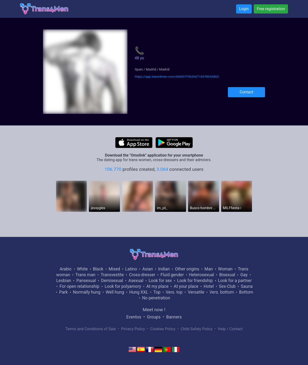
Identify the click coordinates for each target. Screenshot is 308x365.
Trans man (85, 274)
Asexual (135, 280)
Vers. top (174, 292)
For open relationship (79, 286)
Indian (164, 269)
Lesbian (63, 280)
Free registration (271, 9)
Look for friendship (195, 280)
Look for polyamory (123, 286)
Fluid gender (172, 274)
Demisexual (112, 280)
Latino (131, 269)
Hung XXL (138, 292)
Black (98, 269)
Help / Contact (230, 329)
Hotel (208, 286)
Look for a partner (235, 280)
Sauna (246, 286)
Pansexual (86, 280)
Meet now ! (154, 309)
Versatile (196, 292)
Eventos (133, 317)
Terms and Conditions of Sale (90, 329)
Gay (244, 274)
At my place (157, 286)
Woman (225, 269)
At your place (186, 286)
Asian (147, 269)
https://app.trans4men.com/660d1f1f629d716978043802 (177, 76)
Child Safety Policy (197, 329)
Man (208, 269)
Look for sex (160, 280)
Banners (174, 317)
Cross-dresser (142, 274)
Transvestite (112, 274)
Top (157, 292)
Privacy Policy (133, 329)
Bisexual (227, 274)
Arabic (66, 269)
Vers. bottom (222, 292)
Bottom (246, 292)
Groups (154, 317)
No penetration (156, 298)
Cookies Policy (162, 329)
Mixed (114, 269)
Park (63, 292)
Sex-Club (227, 286)
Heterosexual (201, 274)
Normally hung (86, 292)
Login (244, 9)
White (82, 269)
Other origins (187, 269)
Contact (246, 92)
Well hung (115, 292)
